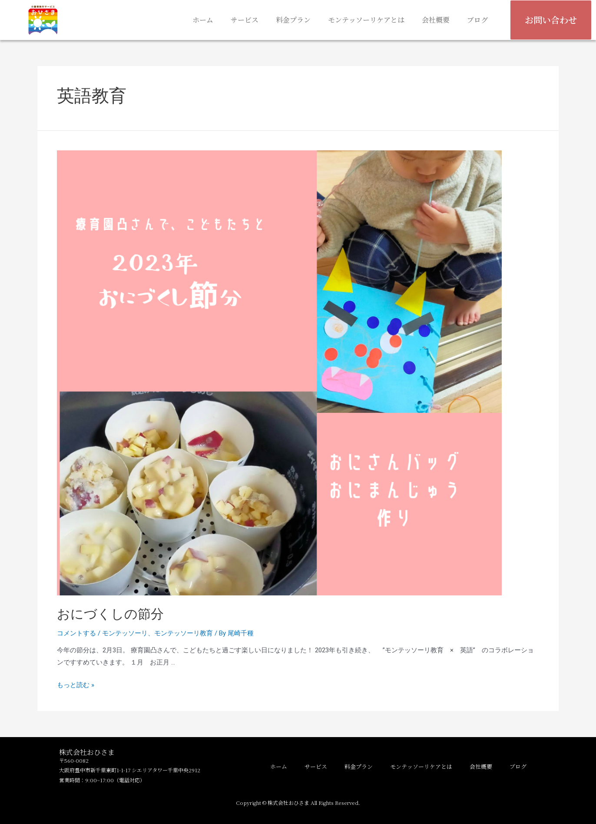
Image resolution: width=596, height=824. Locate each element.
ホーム (202, 20)
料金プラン (293, 20)
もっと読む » (75, 685)
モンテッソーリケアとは (366, 20)
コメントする (76, 633)
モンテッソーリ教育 (183, 633)
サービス (244, 20)
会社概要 (436, 20)
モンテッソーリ (125, 633)
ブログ (477, 20)
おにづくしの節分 (117, 613)
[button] (551, 20)
